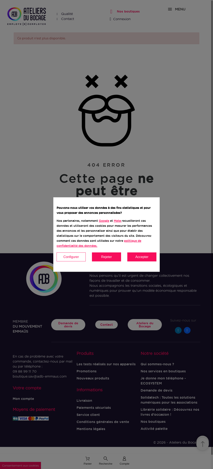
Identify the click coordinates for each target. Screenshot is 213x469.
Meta (117, 220)
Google (104, 220)
